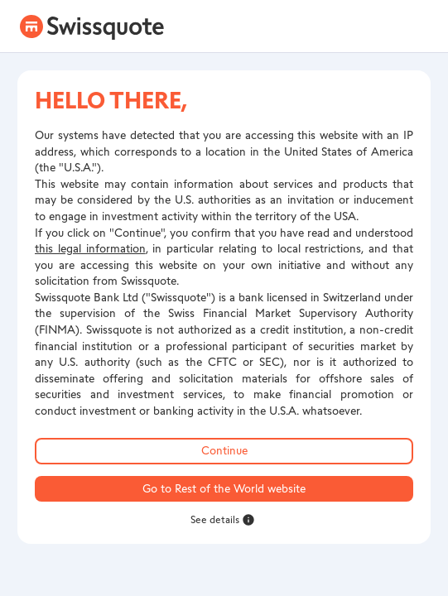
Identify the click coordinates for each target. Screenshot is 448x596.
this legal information (90, 249)
